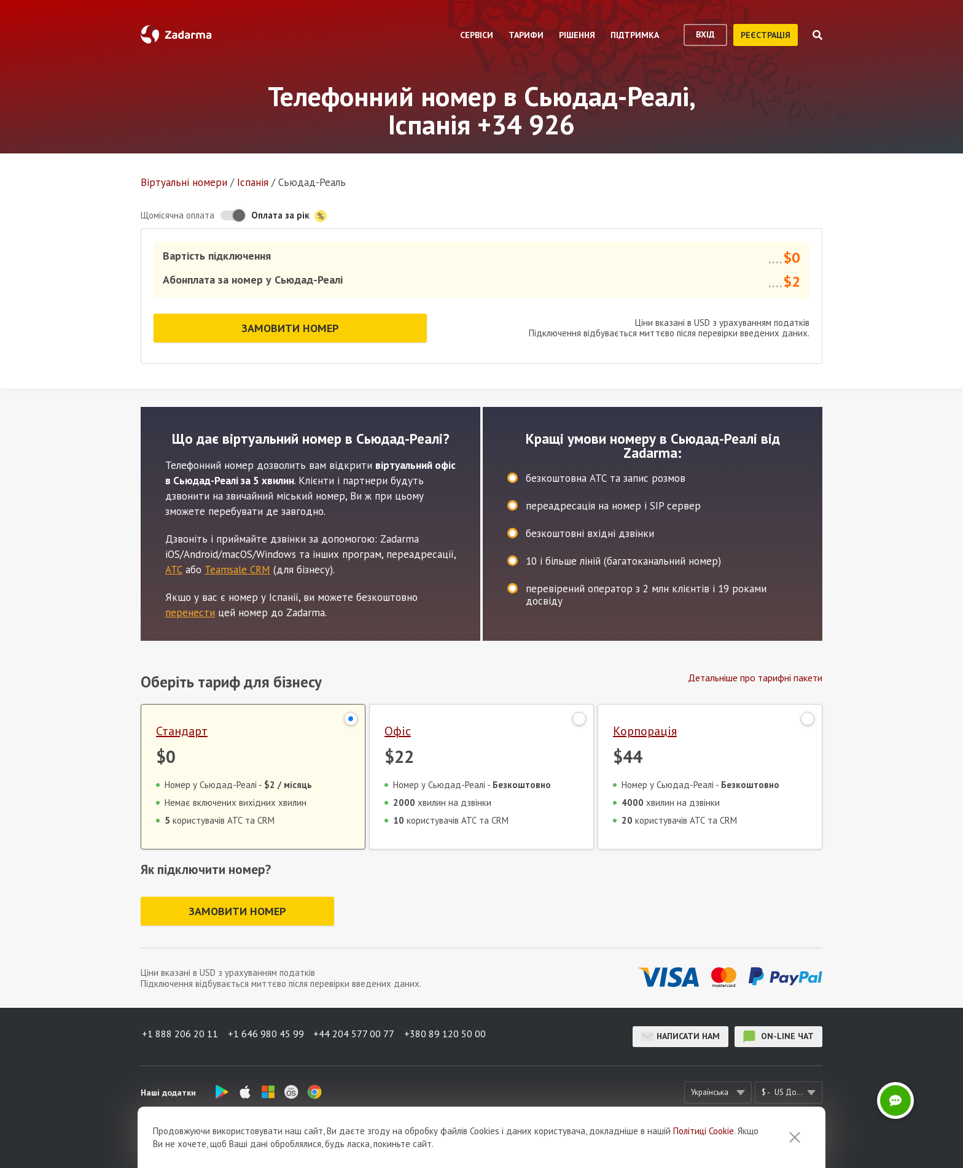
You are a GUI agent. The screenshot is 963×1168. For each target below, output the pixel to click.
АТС (173, 564)
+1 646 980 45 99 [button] (267, 1035)
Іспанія (252, 182)
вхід (705, 34)
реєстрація (765, 35)
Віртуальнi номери (184, 182)
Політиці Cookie (703, 1131)
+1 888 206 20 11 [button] (179, 1035)
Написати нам (680, 1035)
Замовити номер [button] (290, 325)
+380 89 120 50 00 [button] (452, 1035)
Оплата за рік (289, 215)
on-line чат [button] (778, 1035)
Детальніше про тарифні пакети (755, 673)
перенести (190, 607)
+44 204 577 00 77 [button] (358, 1035)
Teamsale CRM (237, 564)
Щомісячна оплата (177, 215)
